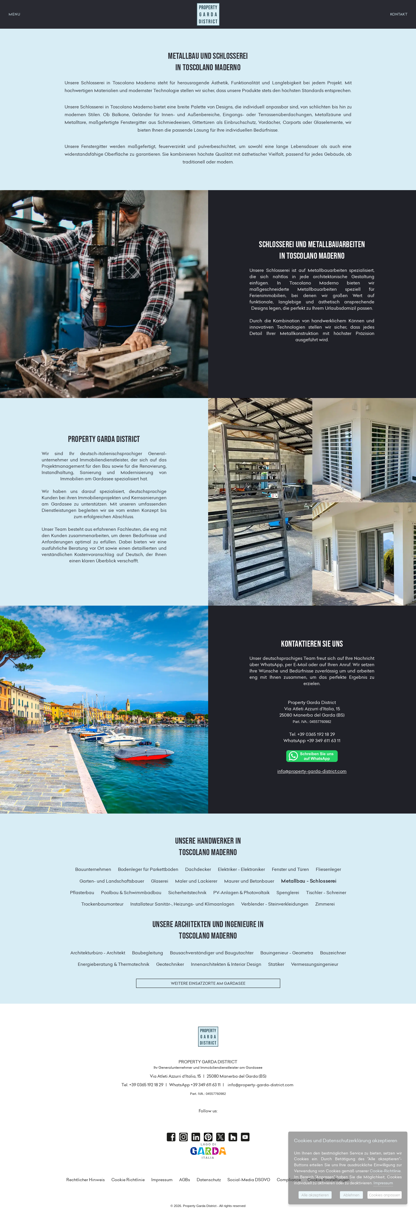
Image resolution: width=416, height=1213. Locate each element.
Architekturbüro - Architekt (97, 953)
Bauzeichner (333, 953)
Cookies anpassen (384, 1195)
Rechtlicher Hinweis (85, 1180)
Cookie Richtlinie (128, 1180)
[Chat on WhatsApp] (312, 755)
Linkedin (195, 1137)
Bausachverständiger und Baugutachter (212, 953)
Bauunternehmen (93, 869)
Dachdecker (198, 869)
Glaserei (159, 881)
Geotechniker (170, 964)
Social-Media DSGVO (248, 1180)
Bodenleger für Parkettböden (148, 869)
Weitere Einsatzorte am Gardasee (208, 983)
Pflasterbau (82, 893)
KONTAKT (399, 14)
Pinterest (208, 1137)
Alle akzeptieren (315, 1195)
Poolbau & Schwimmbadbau (131, 893)
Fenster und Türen (290, 869)
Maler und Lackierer (196, 881)
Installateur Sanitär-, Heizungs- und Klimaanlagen (182, 904)
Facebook (171, 1137)
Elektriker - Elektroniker (241, 869)
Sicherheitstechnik (187, 893)
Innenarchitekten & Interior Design (226, 964)
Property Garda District (208, 14)
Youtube (245, 1137)
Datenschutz (209, 1180)
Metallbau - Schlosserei (308, 881)
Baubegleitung (147, 953)
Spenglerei (287, 893)
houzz (233, 1137)
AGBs (184, 1180)
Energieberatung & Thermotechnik (113, 964)
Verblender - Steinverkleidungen (274, 904)
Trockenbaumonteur (102, 904)
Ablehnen (351, 1195)
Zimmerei (325, 904)
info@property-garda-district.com (312, 771)
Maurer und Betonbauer (249, 881)
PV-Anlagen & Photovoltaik (241, 893)
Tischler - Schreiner (326, 893)
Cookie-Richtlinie (385, 1170)
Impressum (162, 1180)
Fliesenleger (328, 869)
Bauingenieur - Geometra (286, 953)
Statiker (276, 964)
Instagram (183, 1137)
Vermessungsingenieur (314, 964)
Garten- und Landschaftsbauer (112, 881)
